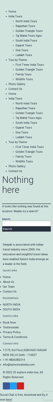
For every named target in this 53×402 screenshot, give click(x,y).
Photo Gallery (16, 84)
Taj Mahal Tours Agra (29, 35)
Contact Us (15, 89)
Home (12, 11)
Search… (7, 219)
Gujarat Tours (24, 45)
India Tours (15, 16)
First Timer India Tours (30, 64)
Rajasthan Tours (25, 26)
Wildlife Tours (24, 79)
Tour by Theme (17, 60)
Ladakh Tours (24, 55)
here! (9, 399)
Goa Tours (22, 50)
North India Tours (26, 21)
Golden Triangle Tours (29, 31)
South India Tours (26, 40)
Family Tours (24, 74)
